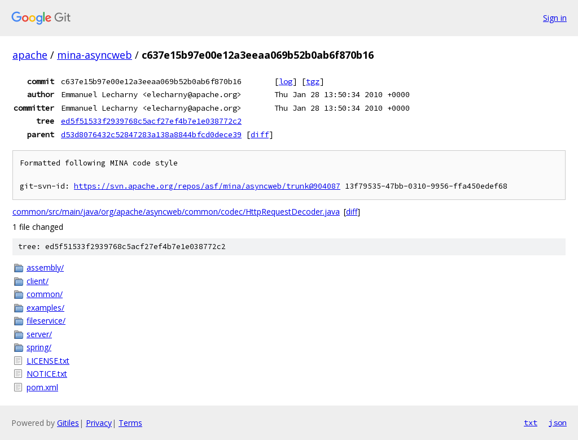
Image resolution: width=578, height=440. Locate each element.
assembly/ (45, 267)
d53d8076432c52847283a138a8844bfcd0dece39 (151, 134)
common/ (45, 294)
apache (29, 55)
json (558, 422)
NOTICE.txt (47, 373)
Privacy (99, 422)
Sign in (555, 17)
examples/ (45, 307)
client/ (38, 281)
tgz (312, 81)
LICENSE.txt (48, 360)
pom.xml (42, 387)
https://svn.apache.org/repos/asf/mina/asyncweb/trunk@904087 (207, 186)
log (285, 81)
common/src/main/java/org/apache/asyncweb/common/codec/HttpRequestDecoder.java (176, 211)
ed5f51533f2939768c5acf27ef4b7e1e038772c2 (151, 121)
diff (260, 134)
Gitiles (68, 422)
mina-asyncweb (94, 55)
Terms (130, 422)
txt (530, 422)
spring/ (39, 347)
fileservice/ (46, 320)
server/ (39, 334)
